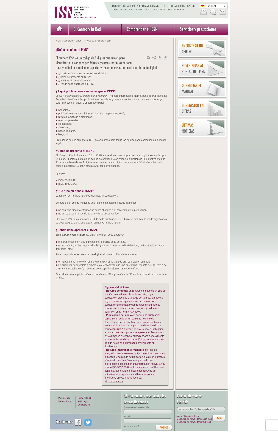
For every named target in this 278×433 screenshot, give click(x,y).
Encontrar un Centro (192, 48)
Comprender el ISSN (142, 29)
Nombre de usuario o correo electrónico (136, 407)
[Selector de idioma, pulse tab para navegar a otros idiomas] (213, 6)
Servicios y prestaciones (198, 29)
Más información (114, 381)
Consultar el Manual (191, 88)
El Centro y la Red (87, 29)
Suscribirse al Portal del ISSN (193, 68)
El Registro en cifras (193, 108)
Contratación (84, 405)
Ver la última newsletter (188, 416)
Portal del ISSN (85, 398)
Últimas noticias (188, 128)
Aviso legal (83, 401)
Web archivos (64, 401)
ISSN (58, 41)
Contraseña (127, 416)
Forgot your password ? (131, 426)
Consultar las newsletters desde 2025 (194, 419)
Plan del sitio (64, 398)
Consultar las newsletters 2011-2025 (194, 422)
